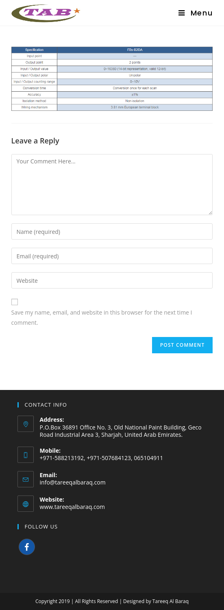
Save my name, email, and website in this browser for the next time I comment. (101, 317)
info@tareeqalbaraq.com (73, 482)
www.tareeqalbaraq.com (72, 507)
